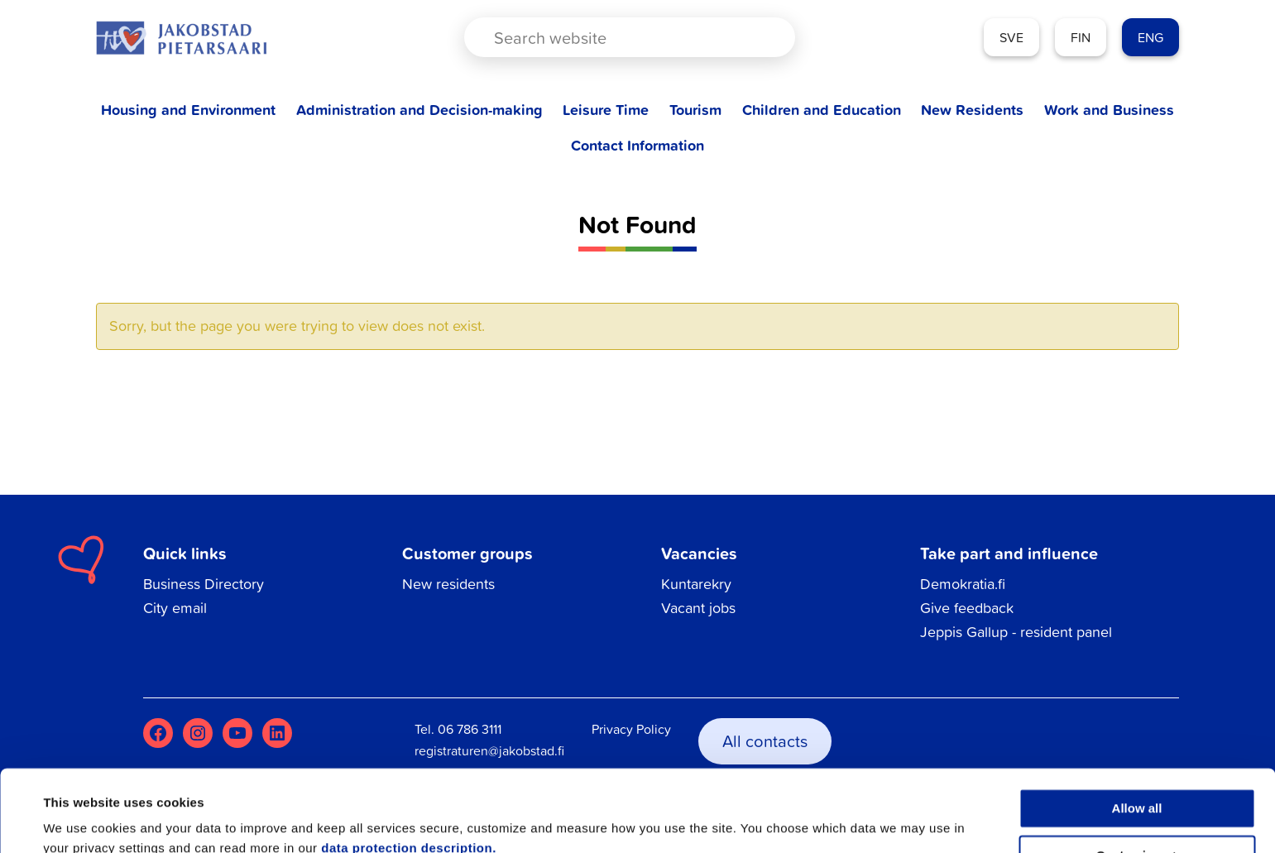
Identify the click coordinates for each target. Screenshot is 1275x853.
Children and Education (821, 109)
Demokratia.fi (962, 583)
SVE (1011, 37)
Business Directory (203, 583)
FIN (1080, 37)
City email (175, 607)
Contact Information (637, 145)
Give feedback (967, 607)
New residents (448, 583)
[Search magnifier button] (753, 37)
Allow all (1137, 735)
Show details (81, 820)
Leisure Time (606, 109)
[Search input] (616, 37)
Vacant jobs (698, 607)
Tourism (695, 109)
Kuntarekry (696, 583)
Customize (1137, 781)
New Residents (972, 109)
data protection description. (408, 775)
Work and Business (1109, 109)
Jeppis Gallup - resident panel (1016, 631)
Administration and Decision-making (419, 109)
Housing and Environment (188, 109)
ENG (1150, 37)
